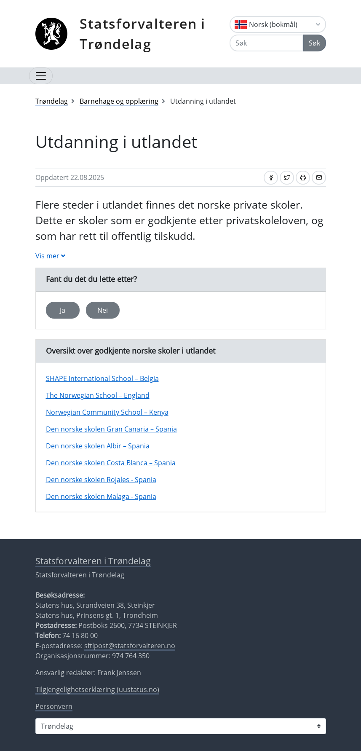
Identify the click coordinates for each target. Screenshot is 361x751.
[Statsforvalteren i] (180, 726)
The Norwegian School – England (98, 395)
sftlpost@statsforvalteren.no (129, 645)
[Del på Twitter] (287, 178)
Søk (314, 43)
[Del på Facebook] (271, 178)
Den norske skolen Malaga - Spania (101, 496)
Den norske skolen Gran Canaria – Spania (111, 429)
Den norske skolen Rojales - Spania (101, 479)
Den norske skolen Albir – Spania (98, 446)
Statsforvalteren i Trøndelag (143, 33)
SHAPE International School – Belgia (102, 378)
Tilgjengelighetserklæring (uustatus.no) (97, 689)
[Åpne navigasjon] (41, 75)
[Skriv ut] (303, 178)
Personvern (53, 706)
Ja (62, 310)
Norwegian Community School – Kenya (107, 412)
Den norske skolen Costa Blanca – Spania (111, 462)
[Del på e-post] (319, 178)
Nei (102, 310)
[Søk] (266, 43)
